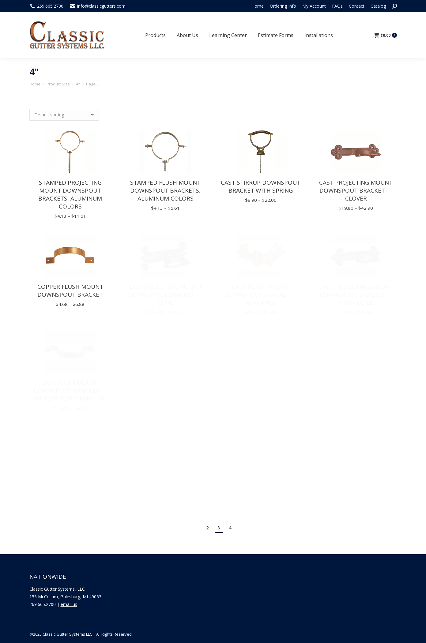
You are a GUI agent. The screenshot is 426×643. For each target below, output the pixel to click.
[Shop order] (64, 115)
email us (69, 604)
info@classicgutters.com (101, 6)
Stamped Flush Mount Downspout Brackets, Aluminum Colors (165, 190)
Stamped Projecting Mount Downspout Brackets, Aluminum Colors (70, 194)
